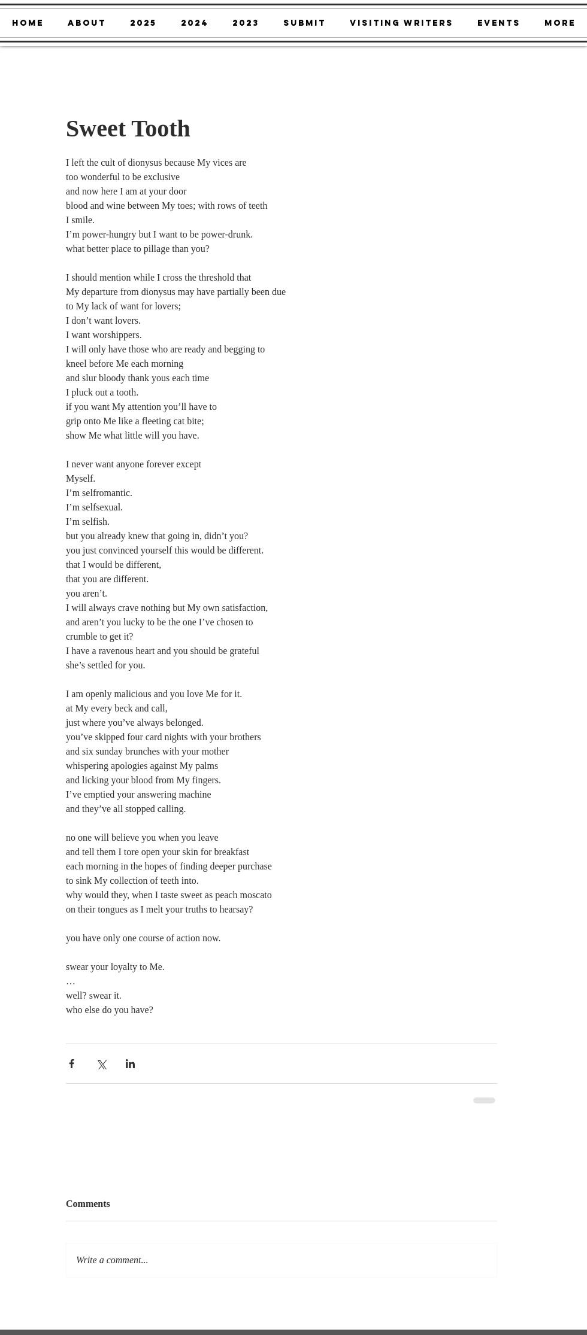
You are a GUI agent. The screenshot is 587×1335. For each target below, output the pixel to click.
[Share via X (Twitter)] (101, 1063)
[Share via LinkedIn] (130, 1063)
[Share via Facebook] (71, 1063)
